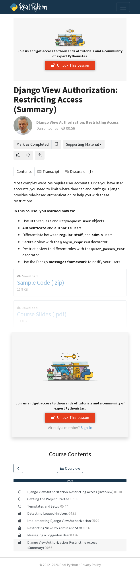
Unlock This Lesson (70, 65)
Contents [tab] (24, 171)
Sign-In (86, 427)
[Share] (40, 155)
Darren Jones (47, 128)
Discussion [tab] (79, 171)
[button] (18, 155)
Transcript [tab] (48, 171)
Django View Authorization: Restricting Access (77, 122)
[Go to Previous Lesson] (18, 468)
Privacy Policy (90, 565)
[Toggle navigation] (123, 7)
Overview (70, 468)
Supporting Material (82, 144)
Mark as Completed (32, 144)
